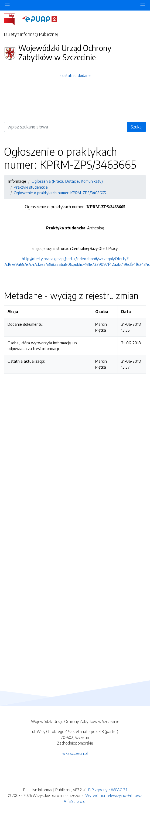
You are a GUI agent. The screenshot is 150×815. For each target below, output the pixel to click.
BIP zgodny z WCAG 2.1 (107, 789)
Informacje (17, 181)
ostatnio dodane (76, 75)
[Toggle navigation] (143, 5)
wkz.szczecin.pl (75, 753)
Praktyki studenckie (31, 187)
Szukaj (136, 127)
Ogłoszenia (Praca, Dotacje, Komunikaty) (67, 181)
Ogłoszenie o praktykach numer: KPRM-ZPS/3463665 (60, 192)
